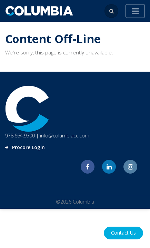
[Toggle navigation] (135, 11)
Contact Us (123, 232)
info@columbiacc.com (64, 135)
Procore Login (25, 147)
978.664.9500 (20, 135)
